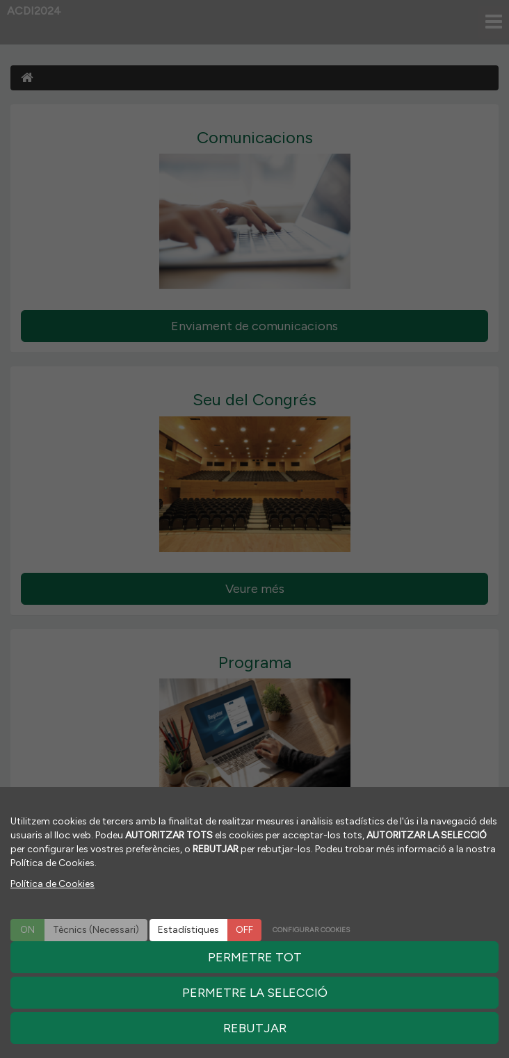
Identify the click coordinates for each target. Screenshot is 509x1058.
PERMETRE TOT (255, 957)
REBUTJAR (254, 1028)
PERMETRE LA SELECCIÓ (255, 992)
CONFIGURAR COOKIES (311, 929)
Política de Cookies (52, 884)
